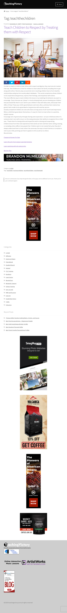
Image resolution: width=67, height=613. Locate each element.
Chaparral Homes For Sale (12, 137)
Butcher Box (7, 151)
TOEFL (8, 302)
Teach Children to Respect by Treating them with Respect (31, 29)
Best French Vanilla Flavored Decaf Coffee (17, 330)
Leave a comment (38, 24)
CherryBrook (9, 262)
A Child (11, 168)
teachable (10, 170)
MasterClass (9, 280)
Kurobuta (8, 274)
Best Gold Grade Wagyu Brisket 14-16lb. (17, 324)
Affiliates (8, 256)
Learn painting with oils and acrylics (15, 146)
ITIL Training (9, 271)
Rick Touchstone (27, 24)
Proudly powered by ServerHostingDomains (17, 548)
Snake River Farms (11, 299)
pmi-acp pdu (9, 289)
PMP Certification (11, 292)
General (8, 268)
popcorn (8, 296)
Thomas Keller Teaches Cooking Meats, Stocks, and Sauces (22, 318)
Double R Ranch (10, 265)
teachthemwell (38, 170)
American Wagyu (10, 259)
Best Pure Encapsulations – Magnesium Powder (19, 321)
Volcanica (8, 305)
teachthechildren (28, 170)
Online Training (10, 286)
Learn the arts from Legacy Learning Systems (18, 142)
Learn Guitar (9, 277)
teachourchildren (18, 170)
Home (7, 11)
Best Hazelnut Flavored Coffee (14, 327)
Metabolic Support (11, 283)
